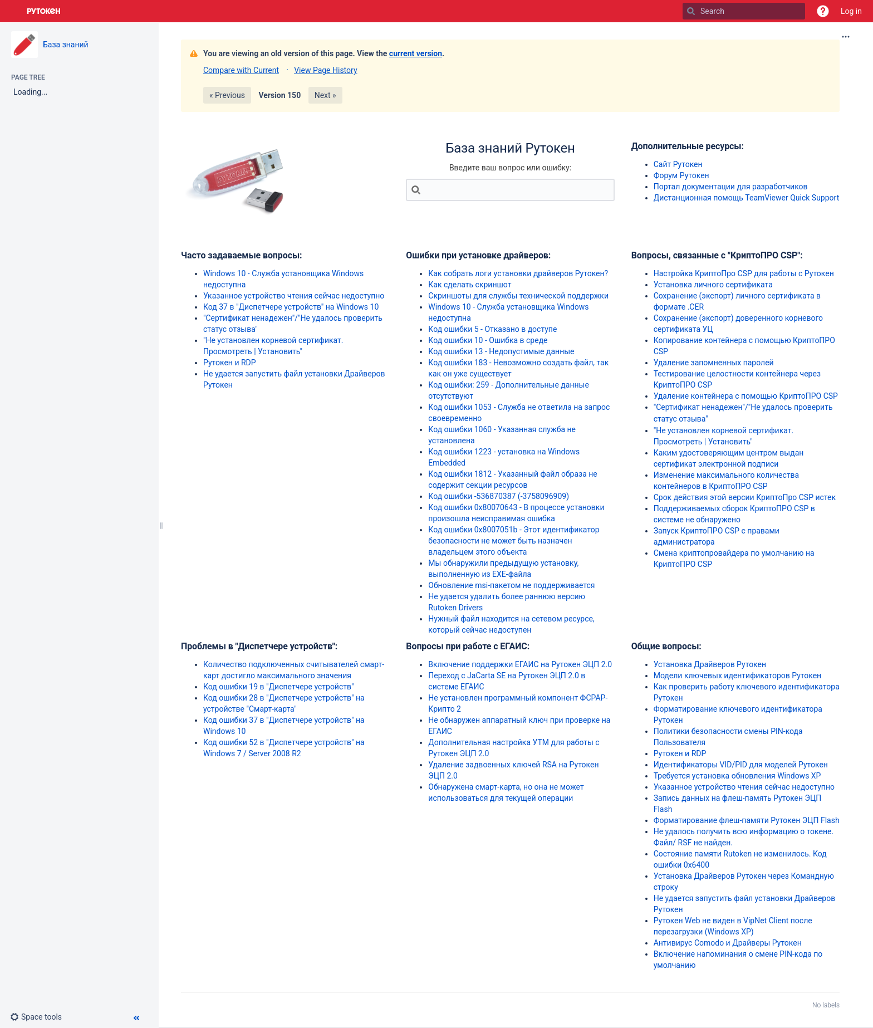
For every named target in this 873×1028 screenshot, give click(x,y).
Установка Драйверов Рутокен (710, 664)
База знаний (66, 44)
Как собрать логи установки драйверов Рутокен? (518, 273)
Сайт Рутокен (678, 164)
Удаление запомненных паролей (714, 362)
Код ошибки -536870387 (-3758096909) (498, 496)
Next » (325, 95)
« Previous (227, 95)
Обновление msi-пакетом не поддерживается (511, 585)
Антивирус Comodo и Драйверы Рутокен (728, 942)
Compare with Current (241, 70)
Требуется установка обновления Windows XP (737, 775)
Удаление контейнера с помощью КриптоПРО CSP (746, 395)
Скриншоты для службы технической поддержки (518, 295)
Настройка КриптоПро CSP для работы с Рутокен (744, 273)
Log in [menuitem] (851, 11)
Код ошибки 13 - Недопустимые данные (501, 351)
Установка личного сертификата (713, 284)
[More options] (845, 36)
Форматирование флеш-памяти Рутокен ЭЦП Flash (747, 820)
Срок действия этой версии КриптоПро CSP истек (745, 497)
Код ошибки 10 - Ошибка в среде (487, 340)
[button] (823, 11)
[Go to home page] (44, 11)
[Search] (690, 11)
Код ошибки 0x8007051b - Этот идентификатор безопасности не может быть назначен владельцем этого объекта (513, 540)
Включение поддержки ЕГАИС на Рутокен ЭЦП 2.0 (520, 664)
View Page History (325, 70)
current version (415, 53)
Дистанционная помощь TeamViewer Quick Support (747, 197)
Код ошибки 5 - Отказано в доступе (492, 329)
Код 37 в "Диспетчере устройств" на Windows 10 (291, 306)
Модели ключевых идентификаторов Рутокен (738, 675)
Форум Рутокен (681, 175)
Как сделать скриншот (469, 284)
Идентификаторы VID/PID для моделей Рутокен (741, 764)
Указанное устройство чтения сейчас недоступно (293, 295)
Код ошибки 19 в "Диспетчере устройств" (278, 686)
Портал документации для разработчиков (731, 186)
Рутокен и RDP (229, 362)
